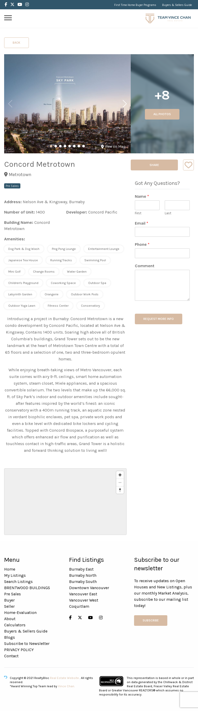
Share (154, 165)
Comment (144, 265)
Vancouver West (83, 600)
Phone (142, 244)
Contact (11, 655)
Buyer (9, 600)
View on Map (113, 146)
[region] (65, 502)
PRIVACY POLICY (19, 649)
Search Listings (18, 581)
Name (142, 196)
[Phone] (162, 253)
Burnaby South (83, 581)
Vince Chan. (66, 686)
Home (9, 569)
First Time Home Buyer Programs (135, 5)
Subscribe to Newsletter (27, 643)
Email (141, 223)
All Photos (162, 114)
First (138, 213)
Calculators (15, 624)
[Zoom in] (120, 475)
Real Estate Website (65, 678)
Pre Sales (12, 593)
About (9, 618)
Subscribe (151, 620)
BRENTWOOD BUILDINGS (27, 587)
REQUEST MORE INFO (158, 319)
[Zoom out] (120, 482)
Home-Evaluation (20, 612)
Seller (9, 606)
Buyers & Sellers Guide (177, 5)
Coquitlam (79, 606)
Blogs (9, 637)
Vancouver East (83, 593)
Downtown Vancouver (89, 587)
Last (168, 213)
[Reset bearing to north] (120, 490)
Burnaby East (81, 569)
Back (16, 42)
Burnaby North (82, 575)
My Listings (15, 575)
